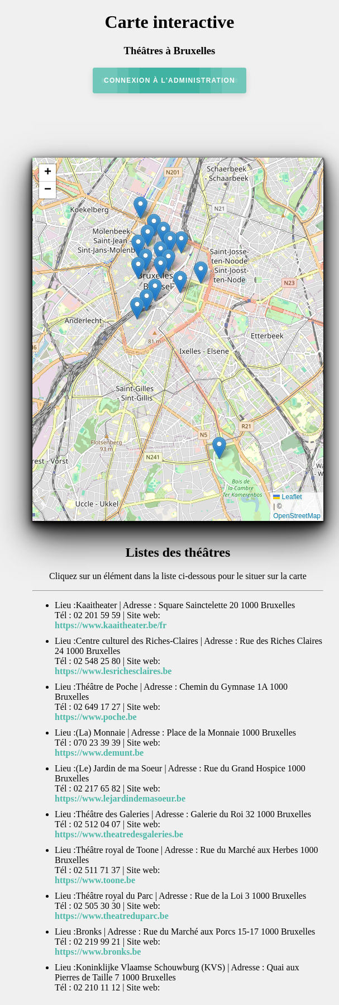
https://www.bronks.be (98, 951)
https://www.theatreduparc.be (112, 916)
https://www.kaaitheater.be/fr (110, 625)
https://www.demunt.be (99, 752)
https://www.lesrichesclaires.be (113, 671)
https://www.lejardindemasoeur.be (120, 798)
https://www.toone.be (95, 880)
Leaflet (287, 497)
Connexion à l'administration (169, 80)
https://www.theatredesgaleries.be (119, 834)
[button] (140, 207)
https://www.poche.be (96, 717)
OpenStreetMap (297, 516)
